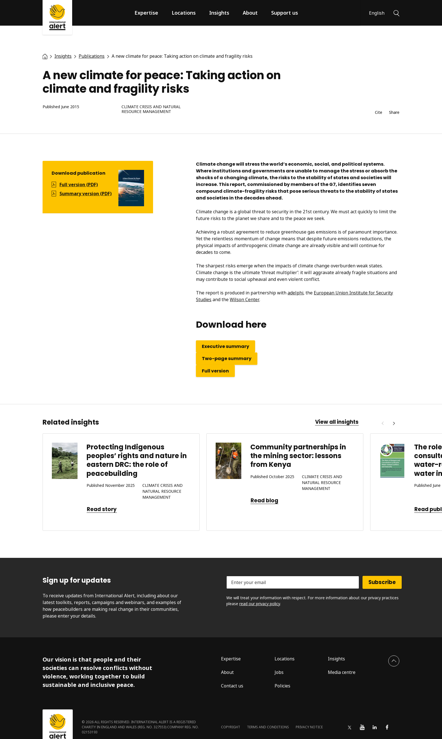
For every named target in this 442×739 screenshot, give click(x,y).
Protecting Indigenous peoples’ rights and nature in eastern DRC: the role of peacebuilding (137, 460)
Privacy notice (309, 727)
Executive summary (225, 346)
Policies (282, 686)
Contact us (232, 686)
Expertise (146, 12)
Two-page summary (226, 358)
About (250, 12)
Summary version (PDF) (85, 193)
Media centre (341, 672)
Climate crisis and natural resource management (151, 109)
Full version (215, 371)
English (376, 13)
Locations (184, 12)
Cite (378, 112)
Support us (284, 12)
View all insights (337, 422)
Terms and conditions (268, 727)
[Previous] (382, 423)
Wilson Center (244, 299)
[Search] (396, 13)
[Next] (393, 423)
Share (394, 112)
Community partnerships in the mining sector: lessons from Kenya (298, 455)
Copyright (230, 727)
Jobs (279, 672)
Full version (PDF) (78, 184)
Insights (219, 12)
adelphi (295, 293)
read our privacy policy (259, 603)
